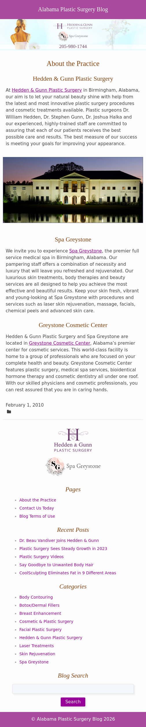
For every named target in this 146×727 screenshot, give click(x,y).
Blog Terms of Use (37, 516)
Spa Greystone (85, 251)
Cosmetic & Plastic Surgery (46, 621)
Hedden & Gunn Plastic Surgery (47, 90)
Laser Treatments (36, 645)
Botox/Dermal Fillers (39, 605)
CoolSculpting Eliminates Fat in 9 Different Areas (67, 573)
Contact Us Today (36, 508)
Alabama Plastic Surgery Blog (73, 9)
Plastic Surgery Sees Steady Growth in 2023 (63, 548)
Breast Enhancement (40, 613)
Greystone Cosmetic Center (59, 343)
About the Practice (37, 500)
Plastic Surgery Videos (41, 556)
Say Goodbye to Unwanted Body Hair (56, 564)
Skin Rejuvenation (37, 654)
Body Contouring (36, 597)
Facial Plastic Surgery (40, 629)
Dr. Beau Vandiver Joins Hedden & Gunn (59, 540)
